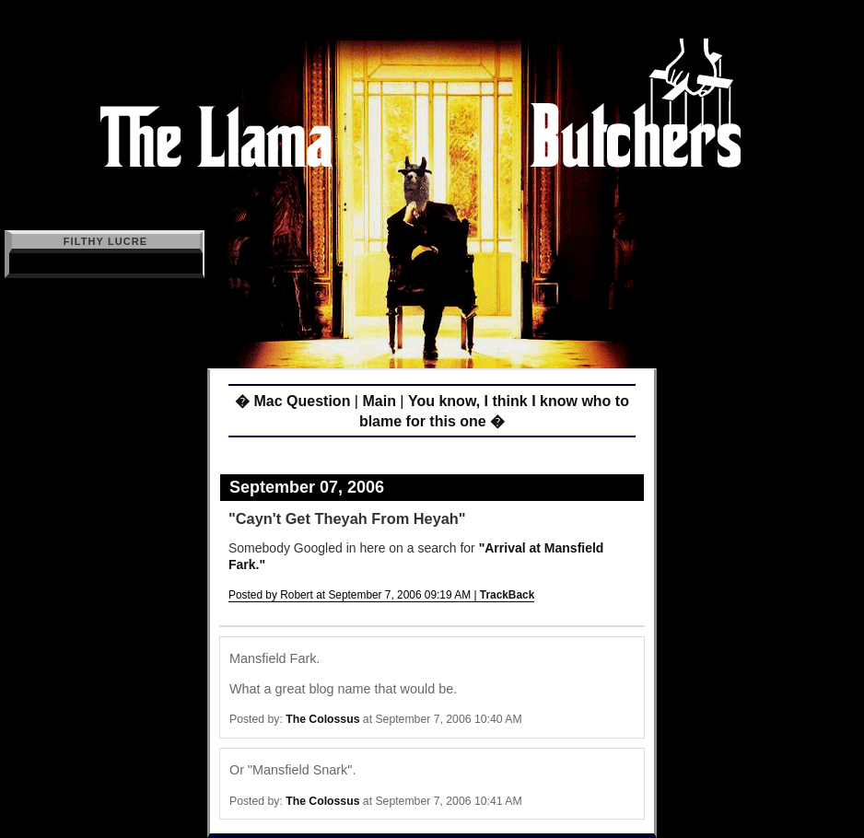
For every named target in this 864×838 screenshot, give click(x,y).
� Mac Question (292, 401)
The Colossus (322, 719)
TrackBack (507, 594)
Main (378, 401)
